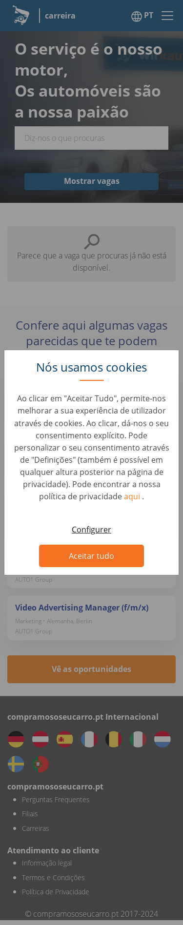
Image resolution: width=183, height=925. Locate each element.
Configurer (91, 529)
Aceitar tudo (91, 556)
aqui (133, 496)
